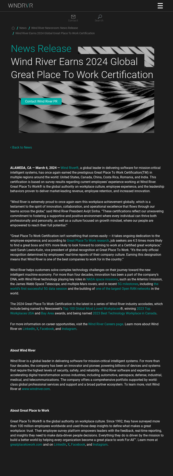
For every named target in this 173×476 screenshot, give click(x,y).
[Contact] (73, 18)
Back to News (21, 147)
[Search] (100, 18)
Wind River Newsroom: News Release (54, 28)
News (23, 28)
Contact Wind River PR (41, 101)
